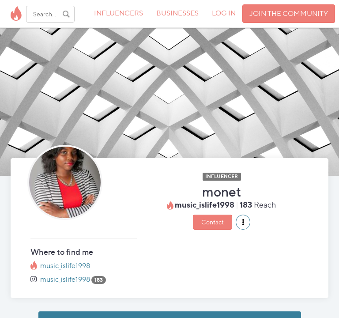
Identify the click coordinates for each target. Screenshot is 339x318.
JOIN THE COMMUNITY (288, 13)
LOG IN (224, 13)
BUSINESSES (177, 13)
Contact (212, 222)
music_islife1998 (65, 265)
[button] (243, 222)
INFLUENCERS (118, 13)
